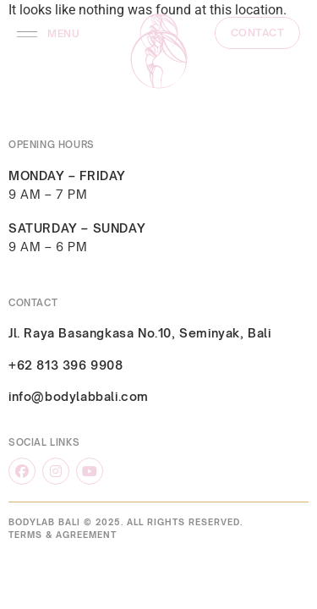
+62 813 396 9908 (65, 365)
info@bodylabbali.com (78, 396)
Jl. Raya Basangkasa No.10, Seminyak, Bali (139, 333)
